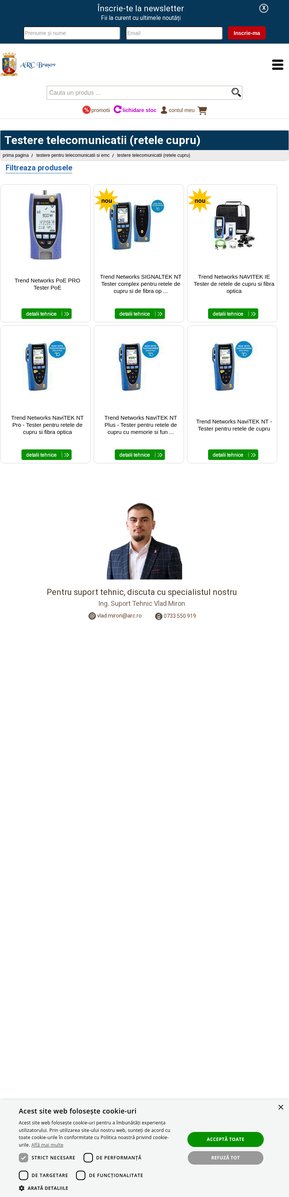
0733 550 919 (180, 616)
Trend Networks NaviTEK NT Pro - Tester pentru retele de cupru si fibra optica (47, 424)
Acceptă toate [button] (226, 1139)
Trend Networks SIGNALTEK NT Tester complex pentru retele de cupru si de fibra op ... (141, 283)
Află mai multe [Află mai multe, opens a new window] (47, 1145)
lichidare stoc (135, 110)
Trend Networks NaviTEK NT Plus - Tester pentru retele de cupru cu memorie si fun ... (141, 424)
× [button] (280, 1108)
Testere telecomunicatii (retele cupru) (153, 155)
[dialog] (144, 1148)
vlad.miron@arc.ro (119, 615)
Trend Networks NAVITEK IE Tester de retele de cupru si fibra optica (234, 283)
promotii (96, 110)
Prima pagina (16, 155)
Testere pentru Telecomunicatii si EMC (73, 155)
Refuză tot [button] (225, 1158)
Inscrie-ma (247, 33)
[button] (99, 1187)
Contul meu (177, 110)
